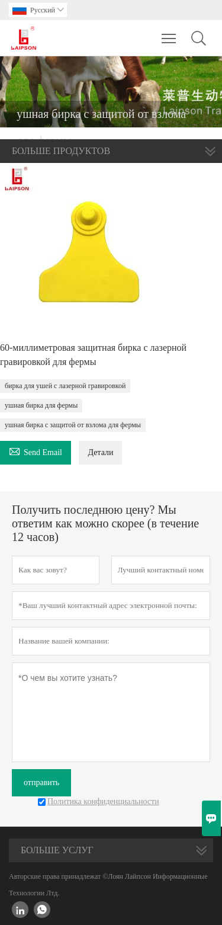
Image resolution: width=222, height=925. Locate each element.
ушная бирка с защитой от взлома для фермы (73, 425)
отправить (41, 782)
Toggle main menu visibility (170, 32)
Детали (100, 452)
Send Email (35, 450)
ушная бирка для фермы (41, 405)
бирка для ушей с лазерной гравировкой (65, 386)
